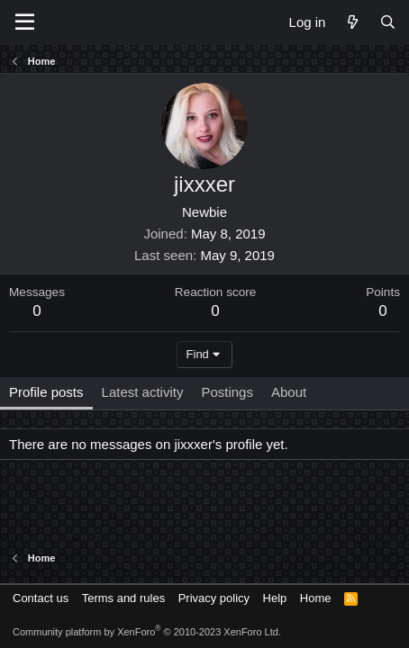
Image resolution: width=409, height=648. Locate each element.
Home (316, 598)
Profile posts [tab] (46, 392)
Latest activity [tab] (143, 392)
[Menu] (25, 22)
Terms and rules (123, 598)
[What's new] (351, 22)
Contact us (40, 598)
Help (275, 598)
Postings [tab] (227, 392)
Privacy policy (214, 598)
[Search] (387, 22)
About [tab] (288, 392)
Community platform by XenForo (147, 631)
